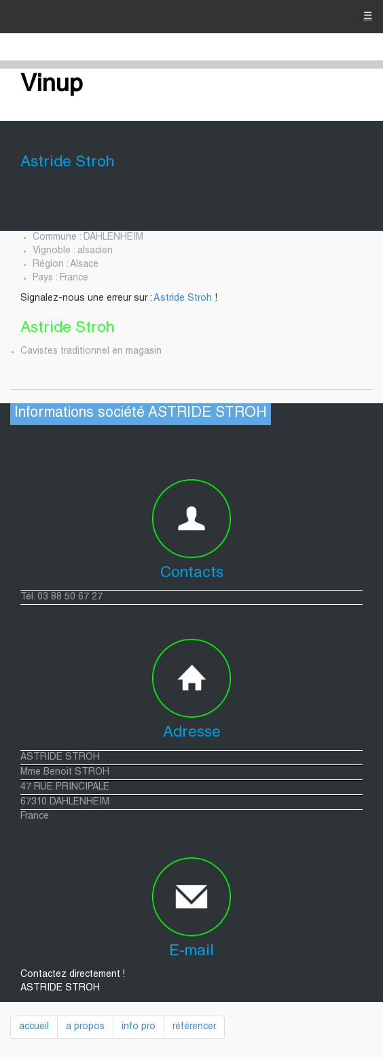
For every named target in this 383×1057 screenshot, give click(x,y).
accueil (34, 1027)
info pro (139, 1027)
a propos (85, 1027)
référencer (194, 1027)
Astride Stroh (182, 298)
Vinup (51, 85)
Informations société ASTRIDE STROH (140, 414)
